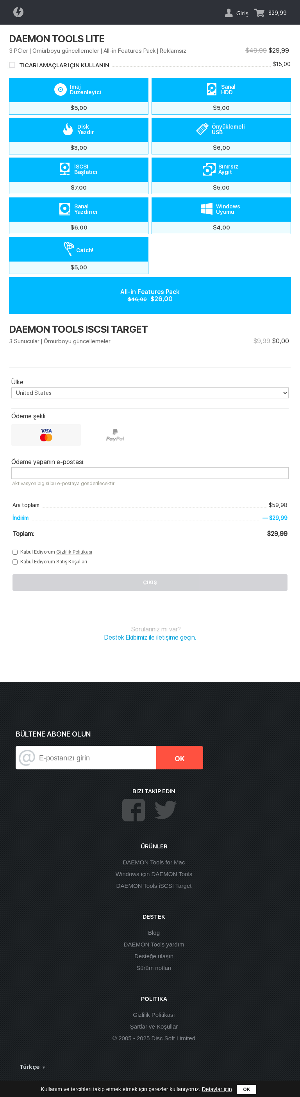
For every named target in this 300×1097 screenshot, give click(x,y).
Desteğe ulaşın (153, 956)
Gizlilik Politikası (74, 552)
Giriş (242, 13)
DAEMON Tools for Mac (154, 862)
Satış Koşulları (71, 562)
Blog (154, 932)
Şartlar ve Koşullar (154, 1026)
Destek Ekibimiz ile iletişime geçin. (150, 637)
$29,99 (277, 13)
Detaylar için (217, 1089)
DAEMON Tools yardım (154, 944)
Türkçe (30, 1066)
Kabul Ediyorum (56, 552)
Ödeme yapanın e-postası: (47, 462)
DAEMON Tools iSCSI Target (154, 885)
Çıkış (150, 582)
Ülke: (18, 382)
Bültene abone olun (53, 734)
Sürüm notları (153, 967)
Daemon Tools (20, 12)
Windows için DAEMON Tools (154, 874)
